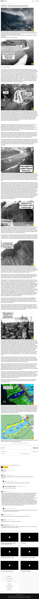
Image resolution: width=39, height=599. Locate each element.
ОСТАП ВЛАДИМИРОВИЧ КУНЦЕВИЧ (10, 486)
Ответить (4, 484)
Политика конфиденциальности (20, 597)
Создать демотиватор (9, 578)
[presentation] (8, 462)
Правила (14, 597)
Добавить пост (9, 576)
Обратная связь (10, 597)
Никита (5, 481)
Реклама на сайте (9, 589)
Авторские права (9, 588)
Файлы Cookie (9, 587)
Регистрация (9, 583)
